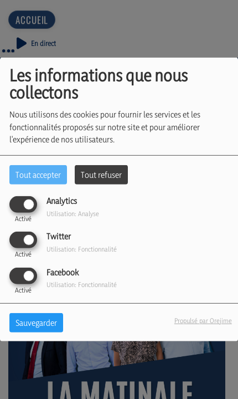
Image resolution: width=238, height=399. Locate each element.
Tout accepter (38, 175)
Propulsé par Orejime (203, 320)
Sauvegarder (36, 322)
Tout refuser (101, 175)
